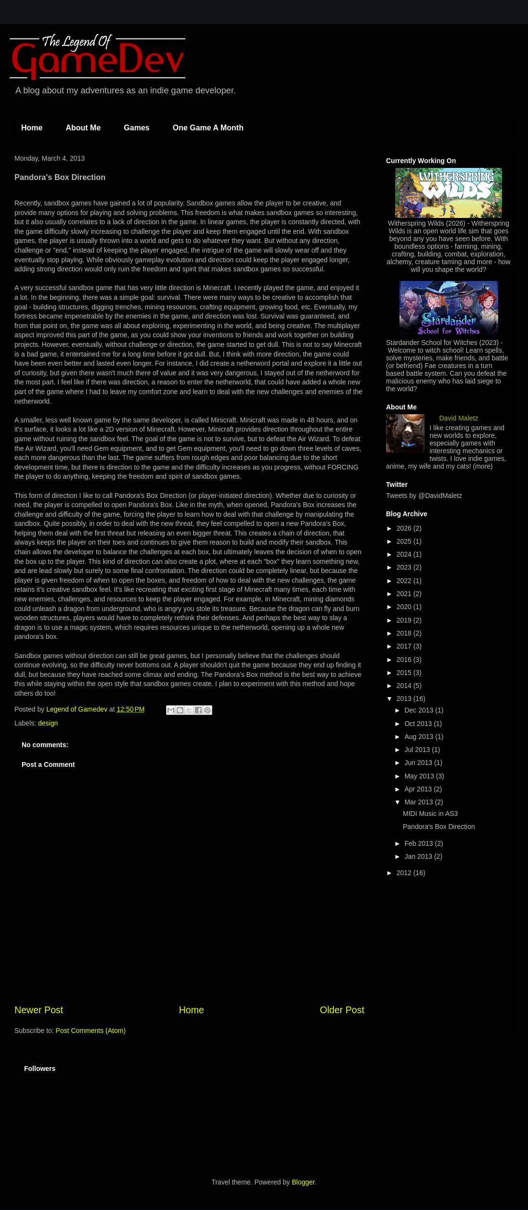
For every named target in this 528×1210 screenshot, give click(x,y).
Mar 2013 (419, 802)
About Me (83, 128)
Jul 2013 (418, 749)
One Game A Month (208, 128)
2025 (405, 541)
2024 (405, 554)
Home (31, 128)
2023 (405, 567)
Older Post (342, 1010)
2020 (405, 607)
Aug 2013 (419, 736)
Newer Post (38, 1010)
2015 (405, 672)
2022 (405, 581)
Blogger (303, 1182)
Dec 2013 (419, 710)
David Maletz (458, 418)
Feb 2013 (419, 843)
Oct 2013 (419, 723)
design (48, 723)
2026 (405, 528)
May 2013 (420, 776)
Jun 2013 (419, 762)
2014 (405, 685)
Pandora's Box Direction (439, 826)
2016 (405, 659)
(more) (483, 466)
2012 (405, 873)
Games (136, 128)
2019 (405, 620)
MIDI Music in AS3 (430, 813)
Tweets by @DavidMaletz (424, 495)
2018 (405, 633)
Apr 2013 (419, 789)
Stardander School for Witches (431, 342)
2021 (405, 594)
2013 (405, 698)
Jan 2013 (419, 856)
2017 (405, 646)
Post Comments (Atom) (91, 1030)
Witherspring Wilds (416, 223)
